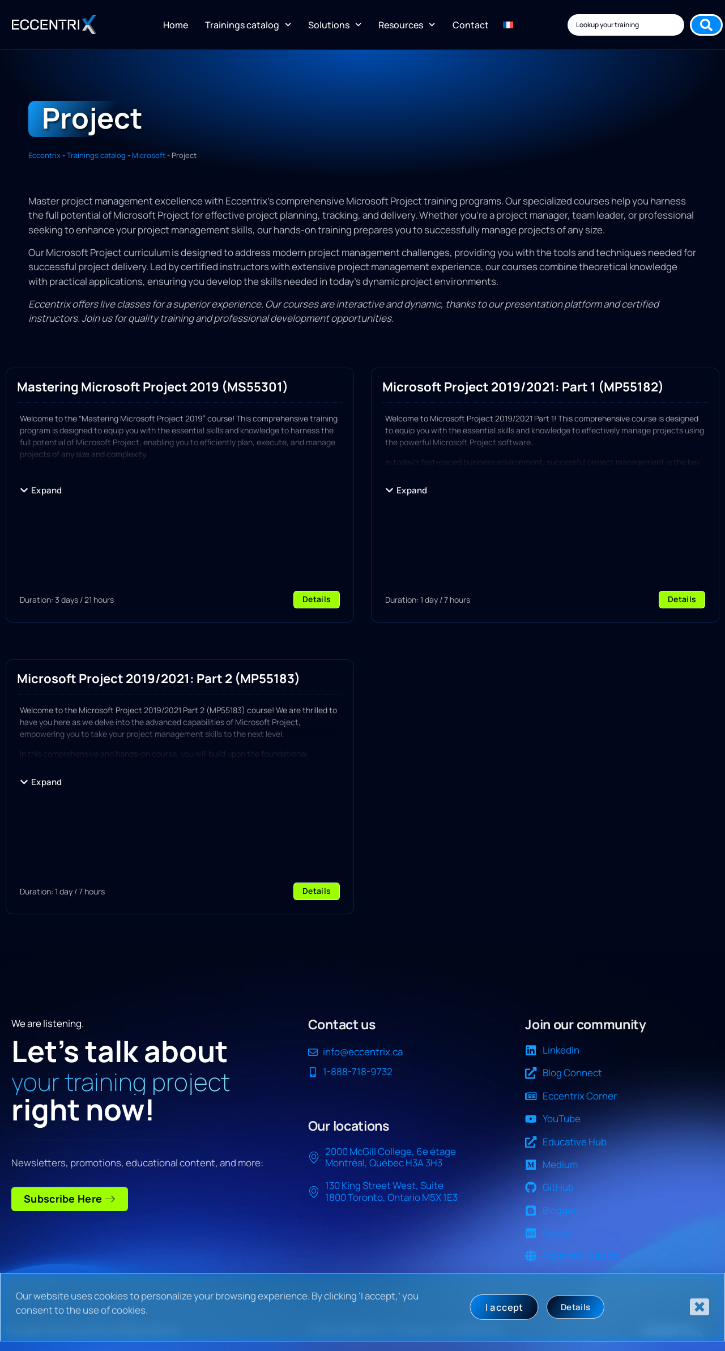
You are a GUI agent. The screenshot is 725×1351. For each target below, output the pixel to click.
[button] (41, 490)
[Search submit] (706, 25)
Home (175, 25)
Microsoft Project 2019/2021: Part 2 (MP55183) (158, 678)
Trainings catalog (248, 24)
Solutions (334, 24)
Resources (406, 24)
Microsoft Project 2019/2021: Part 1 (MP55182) (523, 386)
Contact (471, 25)
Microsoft (148, 155)
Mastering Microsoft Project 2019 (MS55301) (152, 386)
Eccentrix (44, 155)
